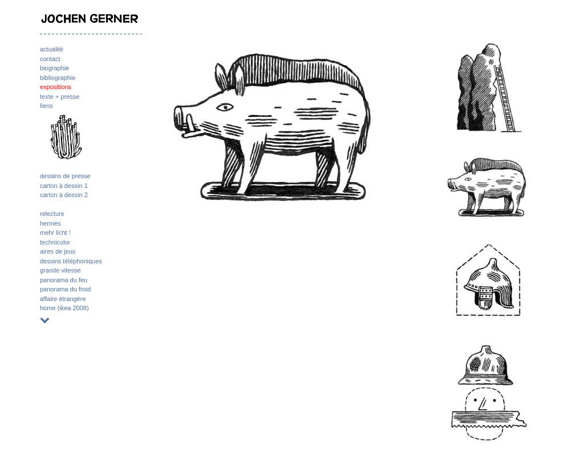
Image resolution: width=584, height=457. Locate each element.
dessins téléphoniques (71, 261)
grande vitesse (60, 270)
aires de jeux (57, 251)
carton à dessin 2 (64, 194)
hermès (50, 223)
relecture (52, 213)
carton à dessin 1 (64, 185)
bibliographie (57, 77)
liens (46, 105)
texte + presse (59, 96)
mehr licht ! (55, 232)
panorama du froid (65, 289)
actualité (51, 49)
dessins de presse (65, 176)
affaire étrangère (63, 298)
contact (50, 58)
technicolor (55, 242)
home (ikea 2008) (64, 307)
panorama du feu (63, 279)
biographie (54, 68)
